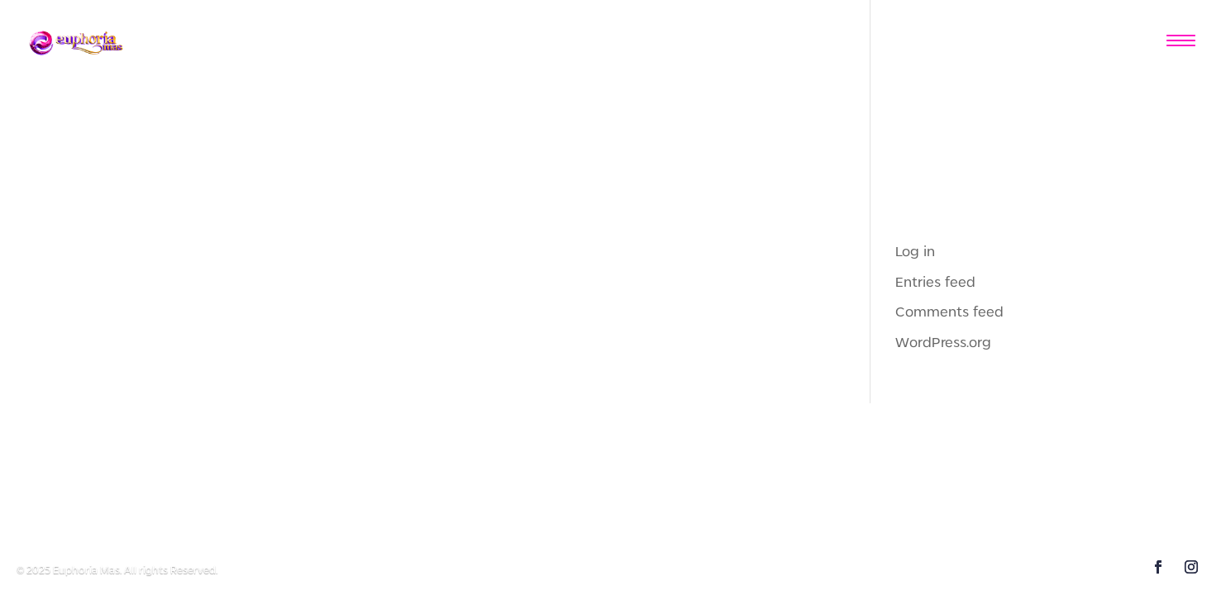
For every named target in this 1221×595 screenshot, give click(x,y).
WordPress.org (943, 343)
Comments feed (949, 312)
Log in (915, 252)
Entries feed (935, 282)
